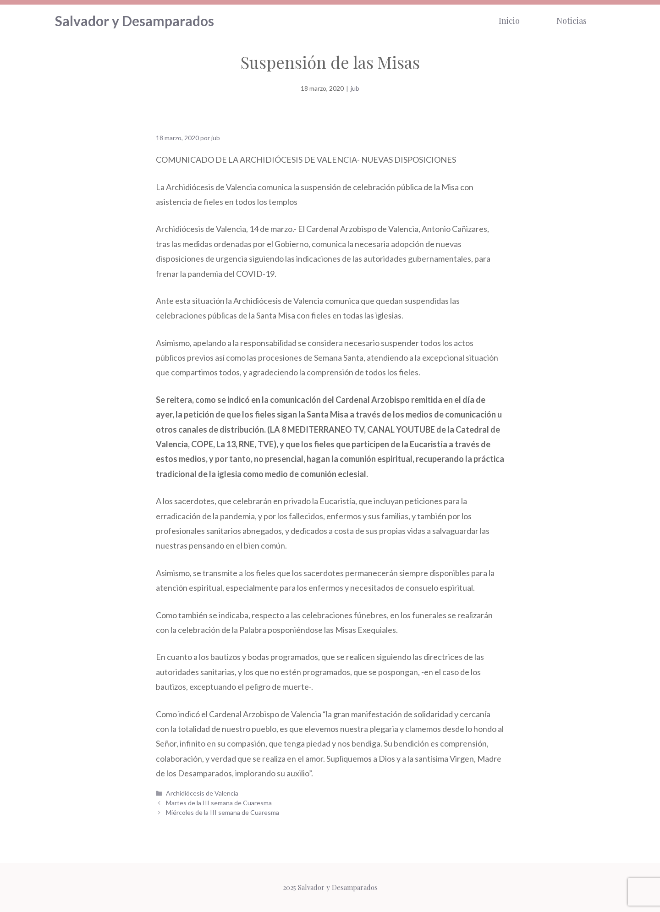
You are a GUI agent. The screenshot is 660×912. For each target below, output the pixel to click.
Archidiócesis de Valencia (202, 793)
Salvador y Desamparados (134, 20)
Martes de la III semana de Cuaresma (219, 803)
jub (355, 88)
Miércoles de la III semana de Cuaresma (222, 812)
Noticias (571, 20)
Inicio (509, 20)
